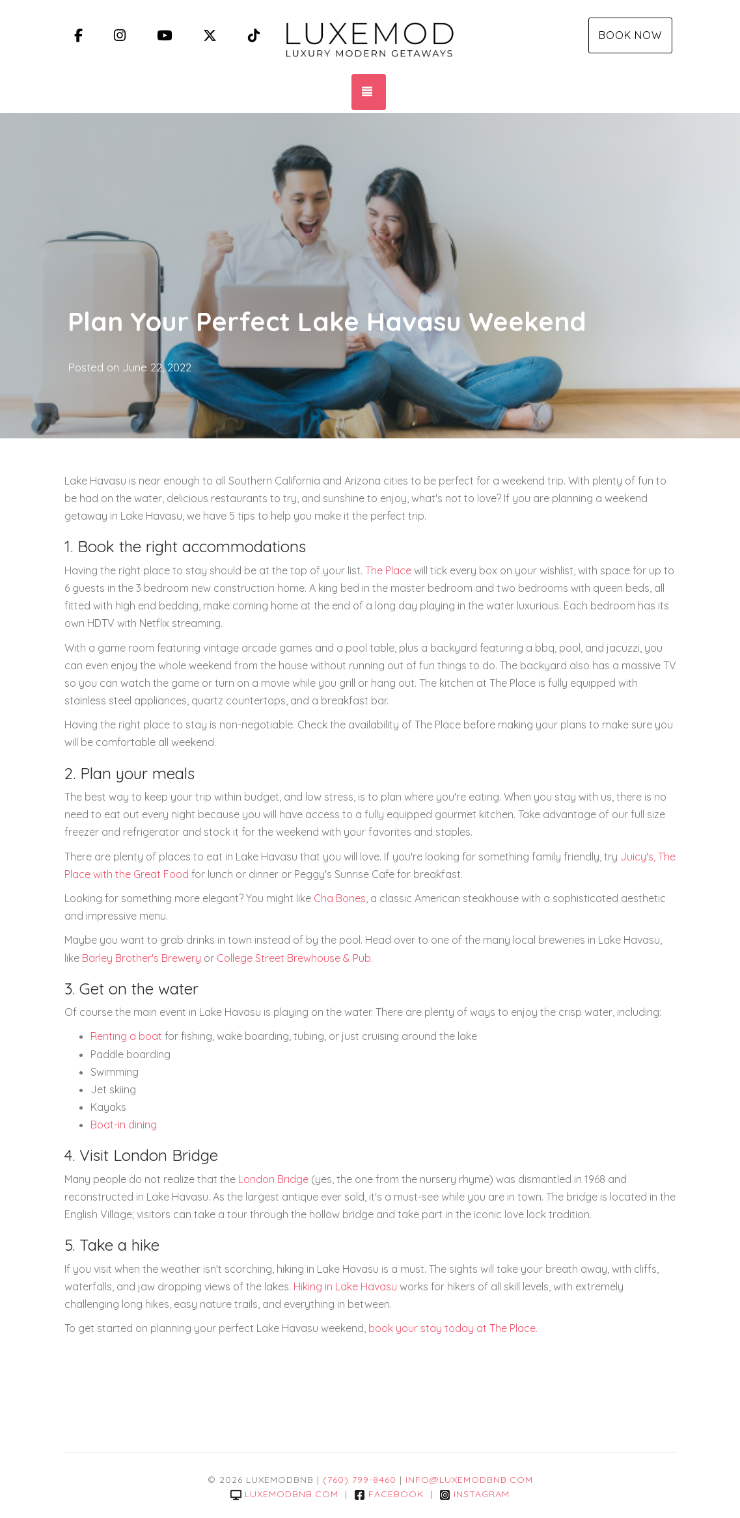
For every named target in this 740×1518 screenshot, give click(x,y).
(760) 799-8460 (359, 1479)
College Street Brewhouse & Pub (294, 958)
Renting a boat (126, 1036)
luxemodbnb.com (284, 1494)
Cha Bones (340, 898)
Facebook (389, 1494)
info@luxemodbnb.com (469, 1479)
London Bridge (273, 1179)
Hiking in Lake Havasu (345, 1286)
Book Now (630, 35)
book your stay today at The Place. (453, 1328)
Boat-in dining (123, 1124)
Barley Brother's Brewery (141, 958)
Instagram (474, 1494)
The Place (388, 570)
